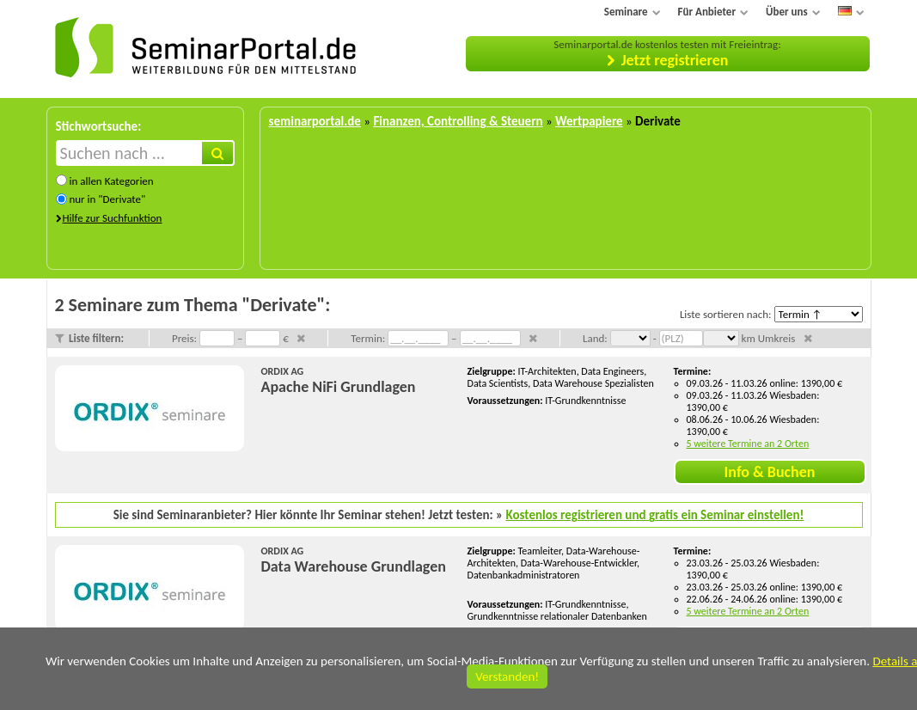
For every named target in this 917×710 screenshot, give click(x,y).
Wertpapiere (589, 121)
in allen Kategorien (111, 180)
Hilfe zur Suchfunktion (112, 217)
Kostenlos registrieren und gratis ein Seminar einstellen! (655, 515)
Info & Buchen (770, 471)
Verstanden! (507, 676)
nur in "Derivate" (107, 199)
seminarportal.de (315, 121)
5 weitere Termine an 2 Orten (748, 444)
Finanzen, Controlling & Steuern (457, 121)
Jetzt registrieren (675, 60)
